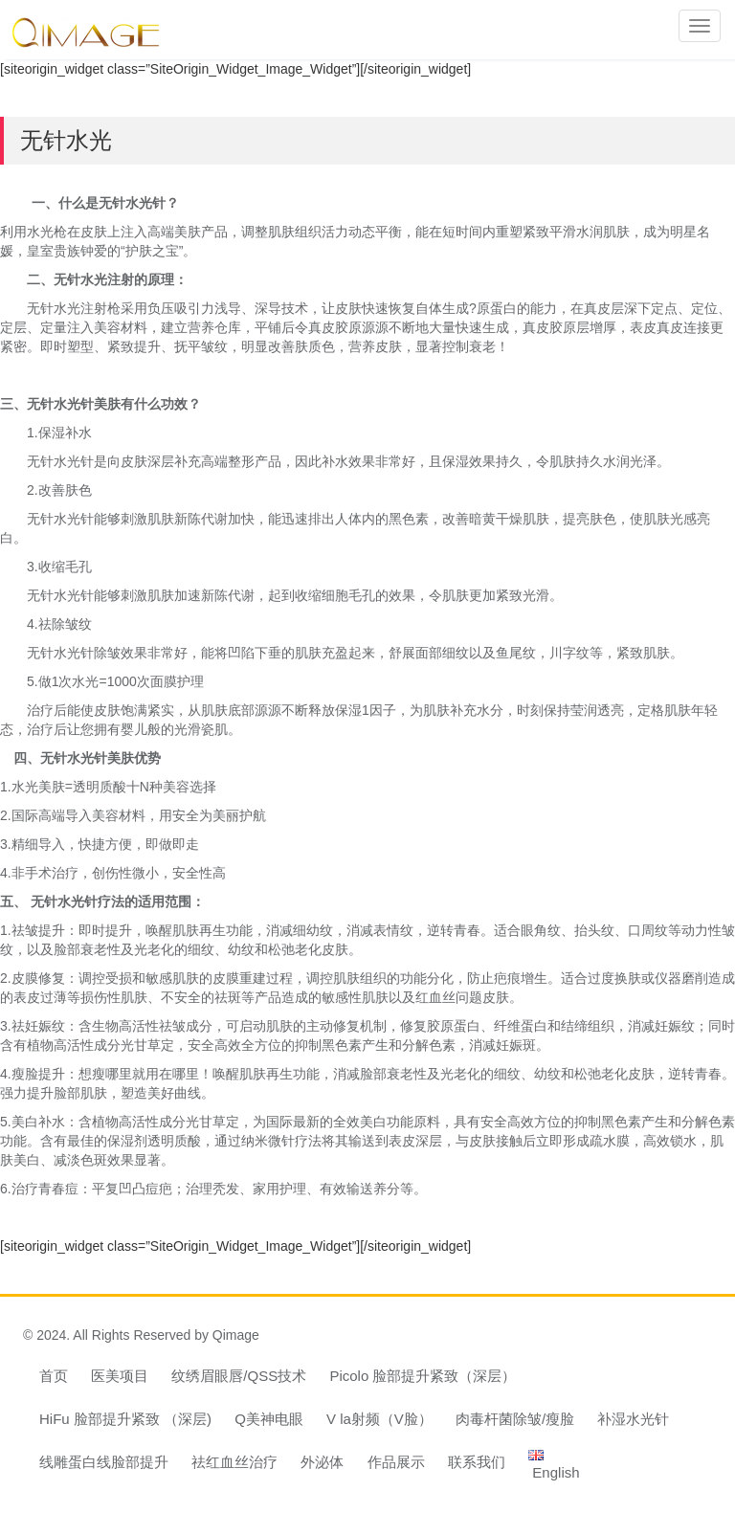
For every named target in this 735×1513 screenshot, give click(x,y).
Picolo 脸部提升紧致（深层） (422, 1376)
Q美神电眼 (268, 1419)
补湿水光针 (633, 1419)
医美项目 (119, 1376)
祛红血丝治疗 (234, 1462)
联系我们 (476, 1462)
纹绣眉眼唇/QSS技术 (238, 1376)
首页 (53, 1376)
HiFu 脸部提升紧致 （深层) (125, 1419)
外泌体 (322, 1462)
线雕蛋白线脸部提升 (103, 1462)
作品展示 (396, 1462)
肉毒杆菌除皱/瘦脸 (515, 1419)
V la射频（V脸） (379, 1419)
